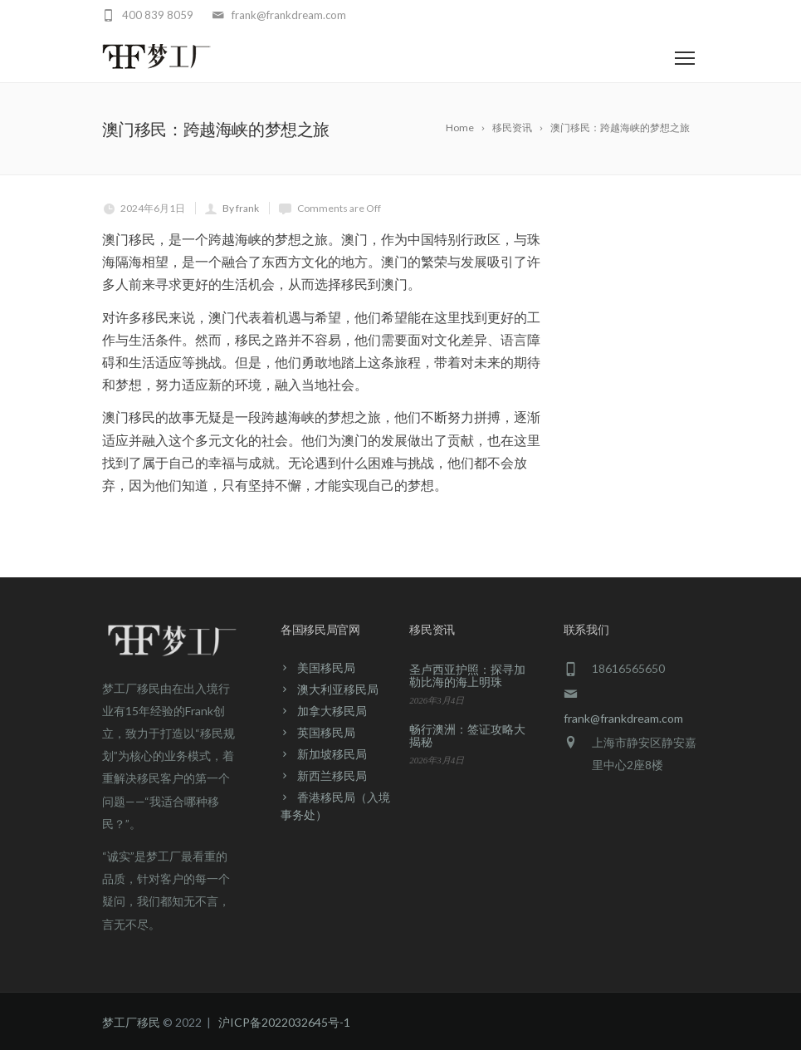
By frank (240, 208)
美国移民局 (326, 667)
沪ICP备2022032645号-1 (284, 1022)
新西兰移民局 (332, 775)
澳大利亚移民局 (338, 689)
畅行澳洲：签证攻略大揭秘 (467, 735)
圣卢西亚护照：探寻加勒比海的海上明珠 (467, 675)
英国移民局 (326, 732)
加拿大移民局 (332, 711)
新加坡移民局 (332, 754)
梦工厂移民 (131, 1022)
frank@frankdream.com (623, 718)
